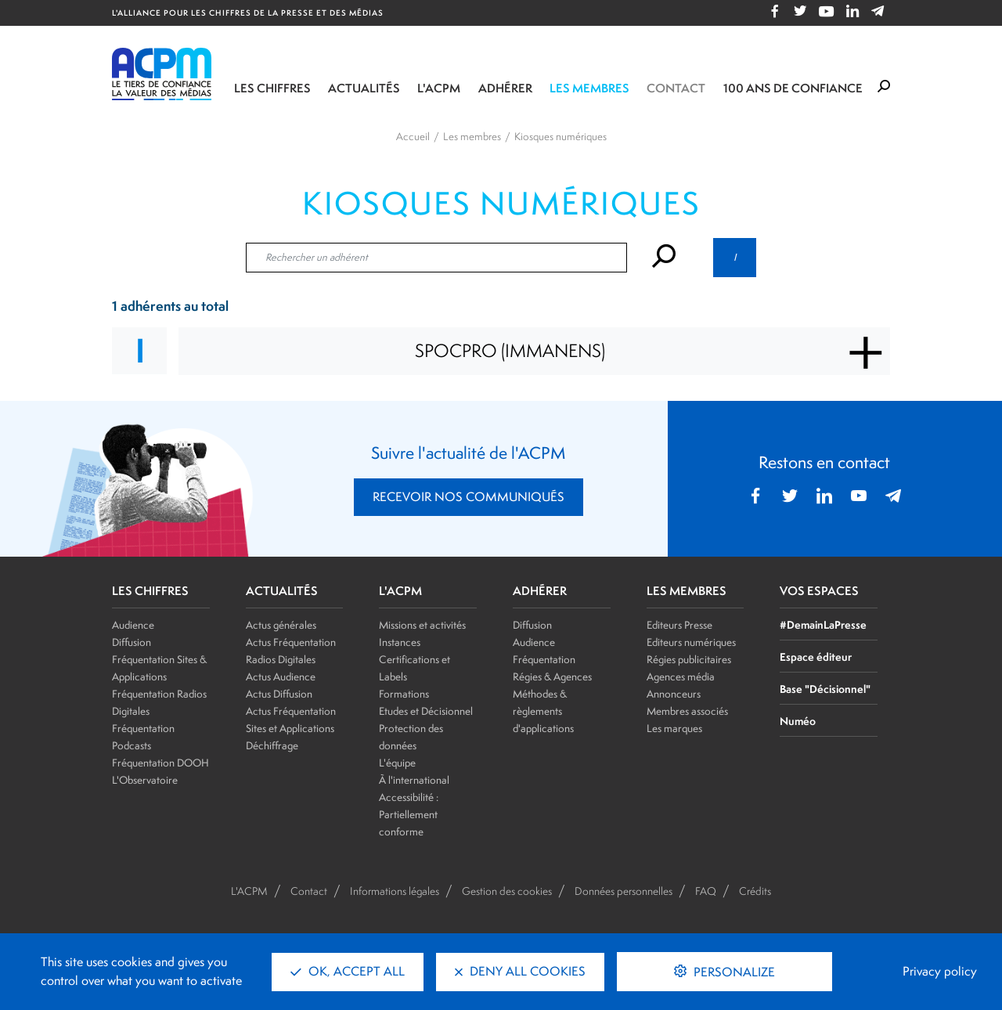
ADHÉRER (540, 591)
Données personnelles (623, 891)
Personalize (732, 972)
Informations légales (394, 891)
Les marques (674, 728)
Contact (676, 88)
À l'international (414, 780)
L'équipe (397, 763)
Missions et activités (422, 625)
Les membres (589, 88)
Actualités (364, 88)
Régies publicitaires (689, 659)
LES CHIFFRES (150, 591)
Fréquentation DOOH (160, 763)
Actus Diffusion (279, 694)
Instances (399, 642)
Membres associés (687, 711)
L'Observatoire (145, 780)
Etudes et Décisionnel (426, 711)
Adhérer (505, 88)
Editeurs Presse (679, 625)
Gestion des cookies (507, 891)
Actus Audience (280, 676)
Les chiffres (272, 88)
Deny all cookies (520, 971)
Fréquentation (544, 659)
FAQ (705, 891)
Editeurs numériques (691, 642)
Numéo (798, 720)
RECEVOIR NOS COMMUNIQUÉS (468, 497)
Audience (133, 625)
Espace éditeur (816, 656)
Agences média (681, 676)
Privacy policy (940, 971)
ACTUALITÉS (282, 591)
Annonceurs (674, 694)
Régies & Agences (552, 676)
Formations (404, 694)
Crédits (755, 891)
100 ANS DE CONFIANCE (793, 88)
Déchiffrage (272, 745)
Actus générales (281, 625)
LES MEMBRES (686, 591)
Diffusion (131, 642)
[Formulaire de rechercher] (884, 87)
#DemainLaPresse (823, 624)
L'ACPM (438, 88)
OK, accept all (347, 971)
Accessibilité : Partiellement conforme (408, 814)
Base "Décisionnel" (825, 688)
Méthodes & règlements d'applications (543, 711)
